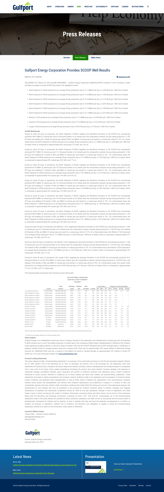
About (49, 7)
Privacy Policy (122, 485)
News (79, 7)
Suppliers (115, 7)
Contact (148, 485)
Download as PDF (123, 77)
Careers (125, 7)
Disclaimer (132, 485)
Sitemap (141, 485)
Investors (88, 7)
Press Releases (80, 58)
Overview (66, 58)
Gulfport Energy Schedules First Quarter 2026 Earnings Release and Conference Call (44, 465)
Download (118, 470)
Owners (71, 7)
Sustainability (102, 7)
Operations (59, 7)
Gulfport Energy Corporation (27, 485)
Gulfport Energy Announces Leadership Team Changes (33, 473)
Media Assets (96, 58)
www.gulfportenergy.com (68, 354)
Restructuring (138, 7)
